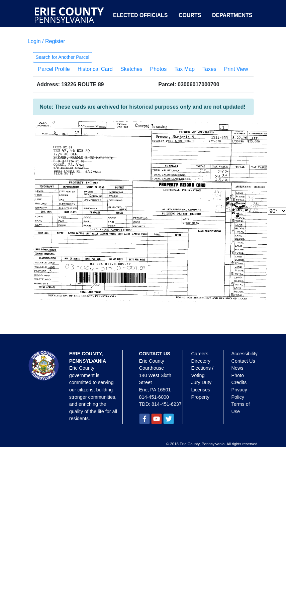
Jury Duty (201, 382)
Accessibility (244, 353)
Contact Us (243, 361)
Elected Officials (140, 15)
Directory (201, 361)
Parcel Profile (54, 69)
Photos (158, 69)
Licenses (200, 389)
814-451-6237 (167, 404)
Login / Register (46, 41)
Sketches (131, 69)
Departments (232, 15)
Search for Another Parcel (62, 57)
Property (200, 397)
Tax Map (184, 69)
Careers (199, 353)
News (237, 368)
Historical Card (95, 69)
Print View (236, 69)
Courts (190, 15)
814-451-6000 (154, 397)
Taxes (209, 69)
